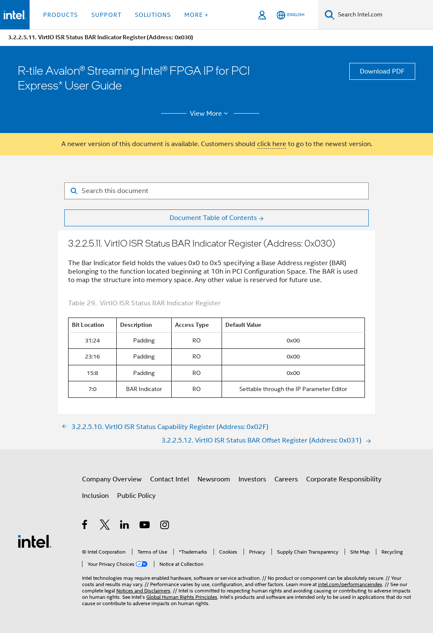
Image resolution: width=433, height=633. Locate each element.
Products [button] (60, 15)
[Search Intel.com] (383, 15)
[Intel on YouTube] (145, 526)
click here (271, 144)
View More (210, 113)
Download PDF (382, 71)
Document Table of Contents (213, 218)
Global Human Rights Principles (181, 597)
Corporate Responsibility (343, 479)
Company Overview (112, 479)
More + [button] (196, 15)
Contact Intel (169, 479)
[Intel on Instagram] (165, 526)
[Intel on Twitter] (105, 526)
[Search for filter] (216, 190)
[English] (290, 15)
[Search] (329, 14)
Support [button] (106, 15)
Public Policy (136, 496)
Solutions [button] (153, 15)
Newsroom (213, 479)
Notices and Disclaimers (143, 590)
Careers (286, 479)
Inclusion (95, 496)
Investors (252, 479)
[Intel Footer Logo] (35, 541)
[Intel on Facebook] (85, 526)
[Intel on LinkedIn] (125, 526)
